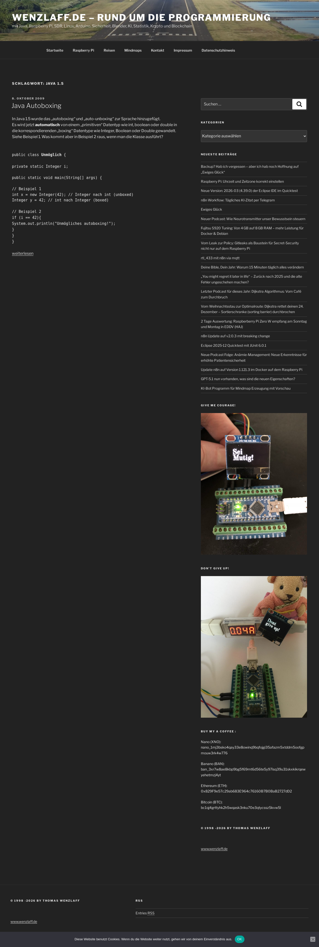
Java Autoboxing (36, 105)
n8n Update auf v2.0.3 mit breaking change (235, 336)
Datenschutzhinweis (218, 50)
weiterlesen (22, 253)
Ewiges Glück (211, 209)
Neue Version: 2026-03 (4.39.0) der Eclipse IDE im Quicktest (249, 190)
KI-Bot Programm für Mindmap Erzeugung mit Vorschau (246, 388)
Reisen (109, 50)
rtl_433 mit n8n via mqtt (220, 258)
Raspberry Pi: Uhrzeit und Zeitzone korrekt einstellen (242, 181)
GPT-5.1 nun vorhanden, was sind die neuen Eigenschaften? (248, 379)
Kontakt (157, 50)
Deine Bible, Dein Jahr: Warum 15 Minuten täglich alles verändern (252, 267)
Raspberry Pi (83, 50)
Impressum (183, 50)
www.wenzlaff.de (214, 849)
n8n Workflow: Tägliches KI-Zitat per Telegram (238, 200)
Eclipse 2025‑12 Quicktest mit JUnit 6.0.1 (234, 345)
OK (239, 939)
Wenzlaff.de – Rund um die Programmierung (141, 17)
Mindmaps (133, 50)
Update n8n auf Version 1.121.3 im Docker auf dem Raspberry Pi (251, 369)
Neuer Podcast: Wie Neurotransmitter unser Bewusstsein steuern (253, 219)
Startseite (54, 50)
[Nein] (312, 939)
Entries (145, 913)
